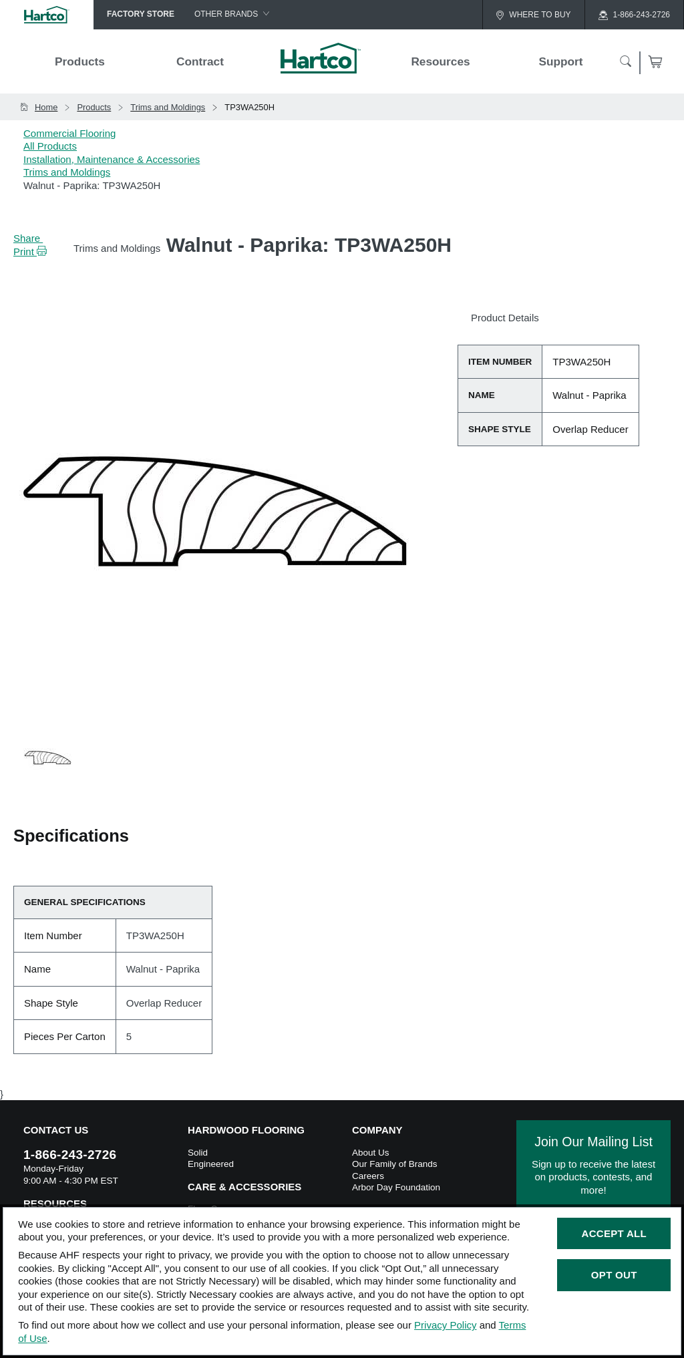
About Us (370, 1153)
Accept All (614, 1233)
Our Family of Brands (395, 1164)
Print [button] (30, 251)
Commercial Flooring (69, 133)
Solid (198, 1153)
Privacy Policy (445, 1325)
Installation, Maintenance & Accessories (111, 159)
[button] (60, 251)
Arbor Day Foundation (396, 1187)
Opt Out (614, 1275)
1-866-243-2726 (69, 1155)
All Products (50, 146)
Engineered (211, 1164)
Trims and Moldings (66, 172)
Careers (368, 1176)
